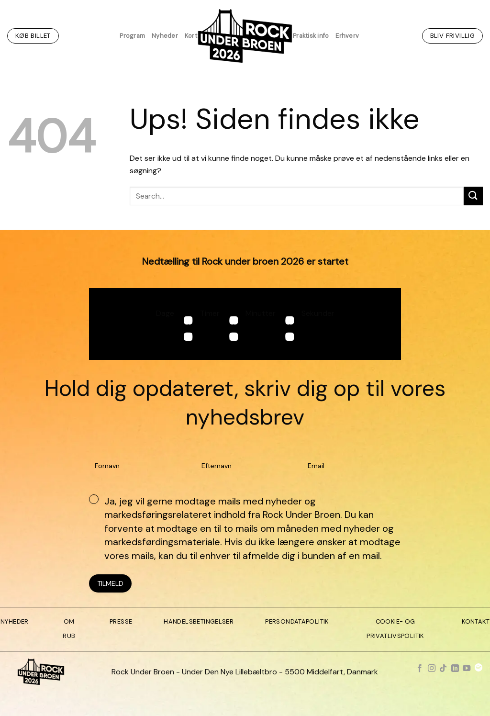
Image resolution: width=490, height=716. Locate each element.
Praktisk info (311, 36)
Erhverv (347, 36)
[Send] (473, 196)
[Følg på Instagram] (431, 668)
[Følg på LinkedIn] (455, 668)
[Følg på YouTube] (466, 668)
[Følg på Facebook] (419, 668)
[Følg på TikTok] (443, 668)
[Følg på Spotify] (478, 668)
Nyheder (165, 36)
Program (132, 36)
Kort (191, 36)
